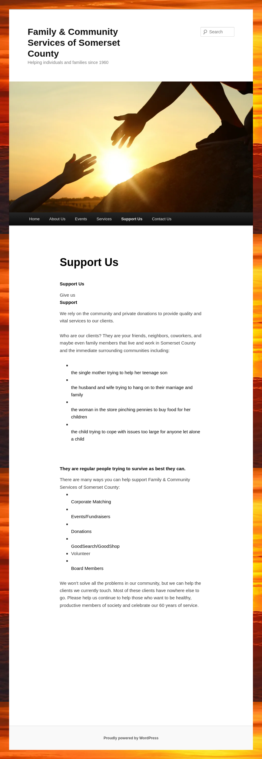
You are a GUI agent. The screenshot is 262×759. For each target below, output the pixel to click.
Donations (81, 531)
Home (34, 219)
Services (104, 219)
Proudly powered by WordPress (131, 738)
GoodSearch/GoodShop (95, 546)
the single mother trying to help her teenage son (119, 372)
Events (81, 219)
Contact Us (161, 219)
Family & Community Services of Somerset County (74, 42)
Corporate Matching (91, 501)
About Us (57, 219)
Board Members (87, 568)
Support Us (131, 219)
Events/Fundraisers (90, 516)
